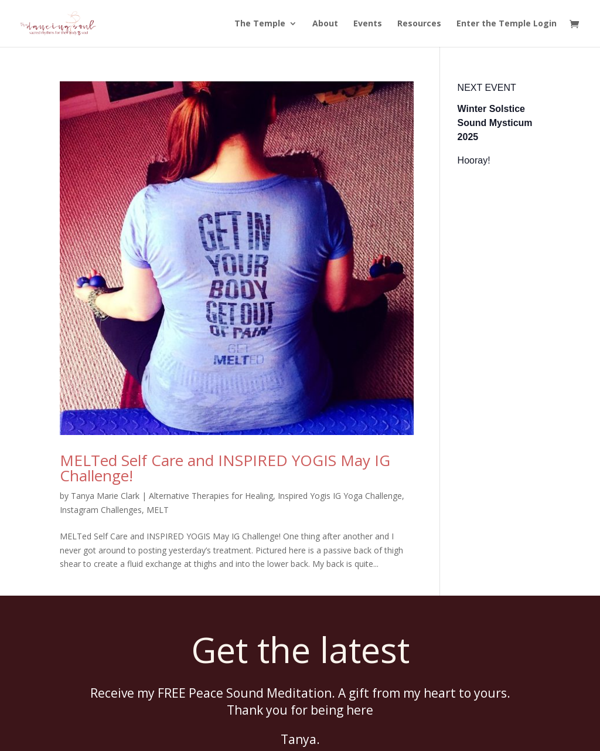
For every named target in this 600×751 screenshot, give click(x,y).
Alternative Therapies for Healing (211, 495)
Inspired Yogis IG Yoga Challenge (340, 495)
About (325, 23)
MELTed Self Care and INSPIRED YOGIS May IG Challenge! (225, 468)
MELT (157, 509)
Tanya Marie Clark (105, 495)
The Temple (259, 23)
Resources (419, 23)
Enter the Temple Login (506, 23)
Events (367, 23)
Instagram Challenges (101, 509)
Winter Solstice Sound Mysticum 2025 (495, 123)
